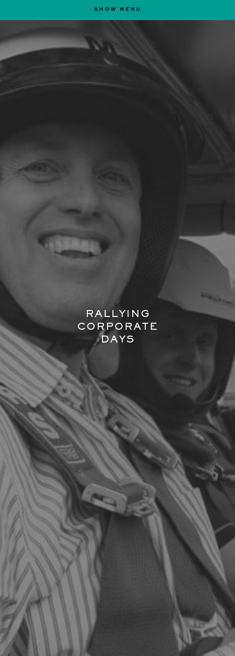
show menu (117, 10)
